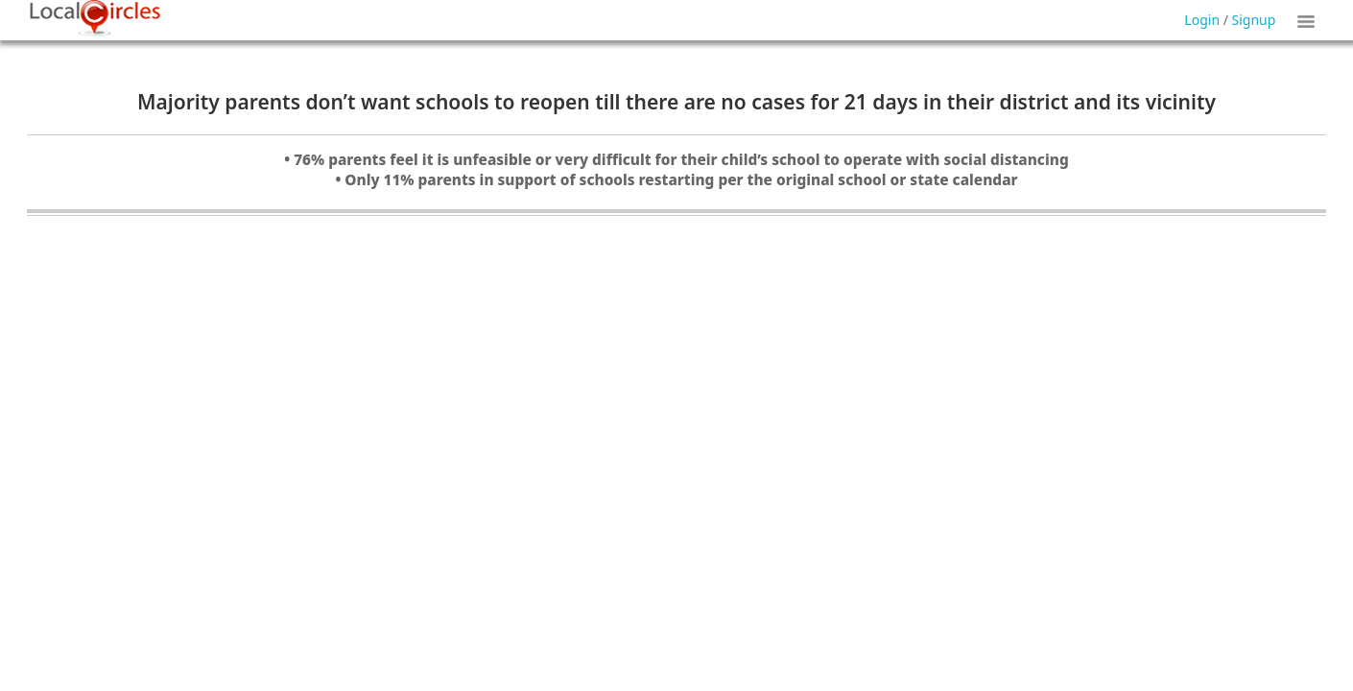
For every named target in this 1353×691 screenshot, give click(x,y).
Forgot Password (725, 46)
